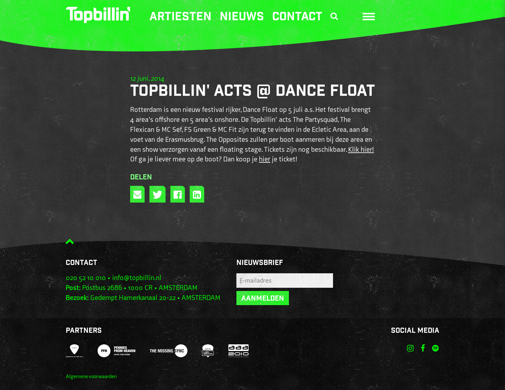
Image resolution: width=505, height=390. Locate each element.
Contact (297, 17)
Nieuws (242, 17)
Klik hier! (361, 149)
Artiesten (180, 17)
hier (264, 159)
